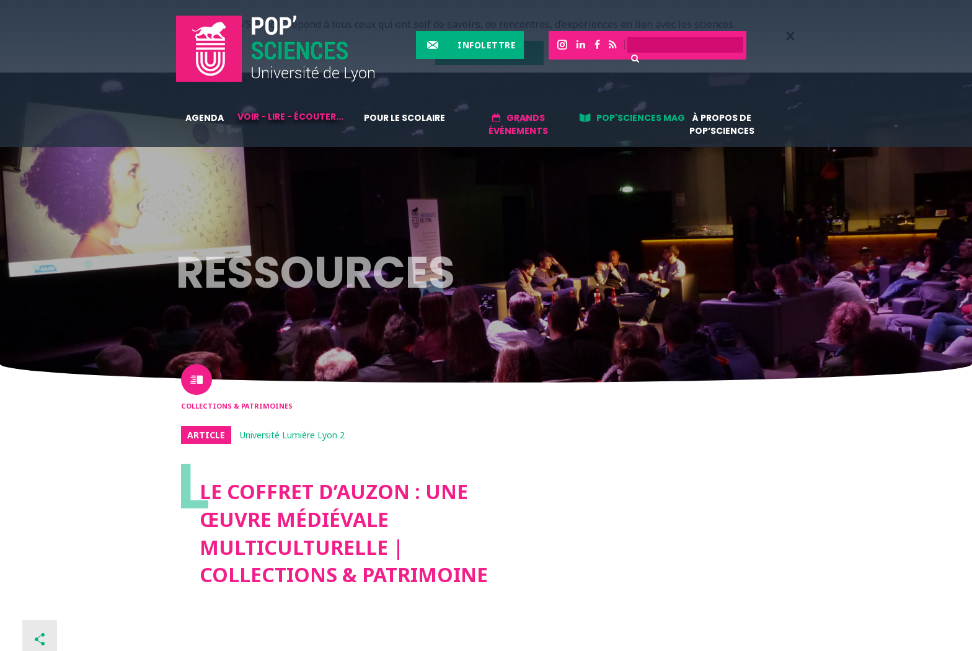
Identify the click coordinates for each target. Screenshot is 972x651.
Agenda (204, 118)
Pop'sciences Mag (640, 118)
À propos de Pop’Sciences (721, 124)
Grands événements (518, 124)
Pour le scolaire (404, 118)
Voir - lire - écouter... (290, 116)
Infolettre (486, 45)
